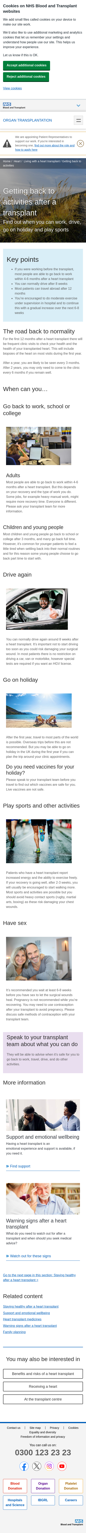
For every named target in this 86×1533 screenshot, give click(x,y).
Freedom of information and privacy (43, 1436)
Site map (35, 1427)
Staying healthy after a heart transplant (31, 1306)
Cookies (73, 1427)
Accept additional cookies (26, 65)
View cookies (12, 88)
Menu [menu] (78, 120)
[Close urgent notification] (80, 143)
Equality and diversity (42, 1432)
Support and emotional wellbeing (26, 1313)
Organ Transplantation (27, 120)
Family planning (14, 1332)
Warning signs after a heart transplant (30, 1325)
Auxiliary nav (78, 105)
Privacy (54, 1427)
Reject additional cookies (26, 76)
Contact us (13, 1427)
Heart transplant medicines (22, 1319)
